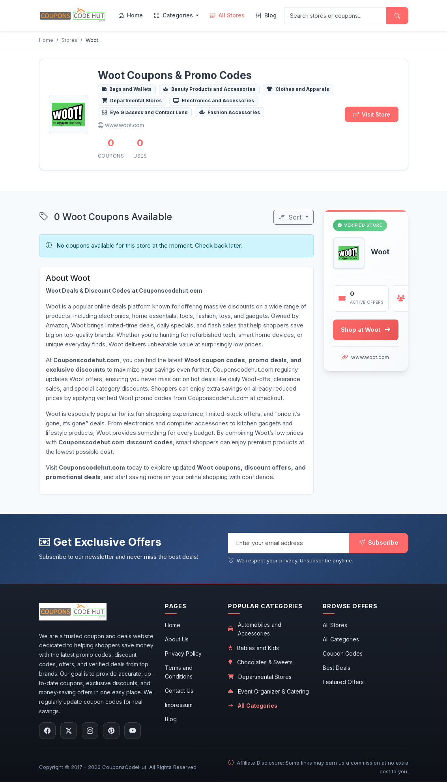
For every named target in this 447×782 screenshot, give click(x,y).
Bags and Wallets (126, 89)
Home (172, 625)
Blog (171, 719)
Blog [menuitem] (266, 15)
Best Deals (336, 667)
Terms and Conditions (179, 672)
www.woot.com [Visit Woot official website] (121, 125)
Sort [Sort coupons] (291, 217)
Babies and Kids (253, 648)
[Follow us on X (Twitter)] (68, 730)
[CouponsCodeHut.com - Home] (73, 15)
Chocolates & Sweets (260, 662)
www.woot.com (370, 357)
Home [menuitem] (130, 15)
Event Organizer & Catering (268, 691)
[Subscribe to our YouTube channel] (132, 730)
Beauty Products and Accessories (209, 89)
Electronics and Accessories (213, 100)
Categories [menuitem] (174, 15)
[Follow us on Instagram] (90, 730)
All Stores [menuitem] (227, 15)
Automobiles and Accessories (254, 629)
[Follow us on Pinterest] (111, 730)
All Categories (252, 706)
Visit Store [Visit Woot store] (371, 114)
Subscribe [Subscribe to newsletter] (378, 542)
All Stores (335, 625)
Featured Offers (343, 682)
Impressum (179, 704)
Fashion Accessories (229, 112)
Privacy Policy (183, 653)
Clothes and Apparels (298, 89)
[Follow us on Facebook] (47, 730)
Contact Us (179, 690)
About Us (177, 639)
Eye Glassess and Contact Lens (144, 112)
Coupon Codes (343, 653)
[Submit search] (397, 15)
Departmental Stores (132, 100)
